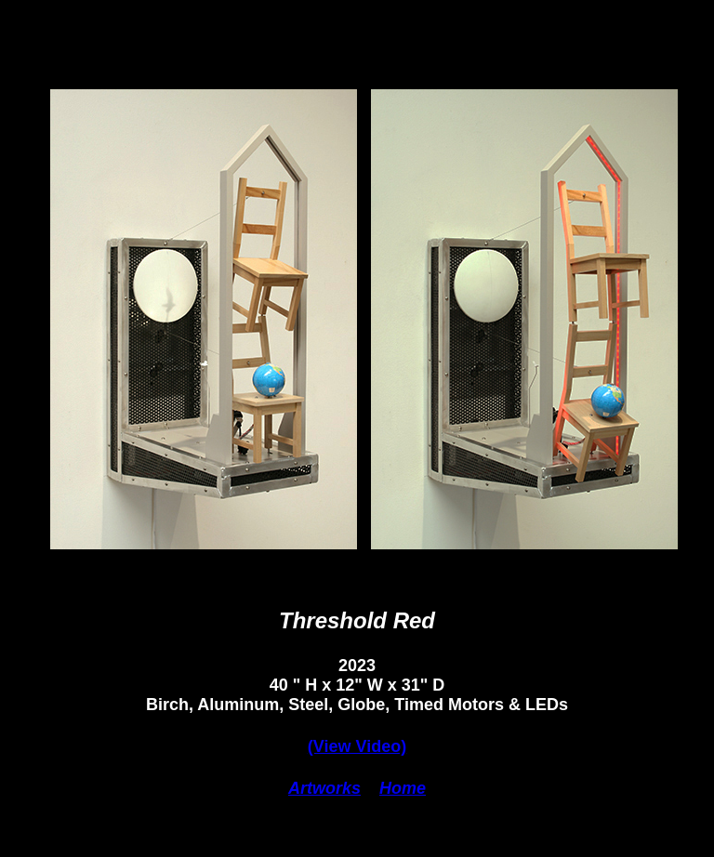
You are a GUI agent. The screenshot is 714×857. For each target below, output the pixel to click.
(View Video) (357, 746)
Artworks (324, 788)
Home (402, 788)
